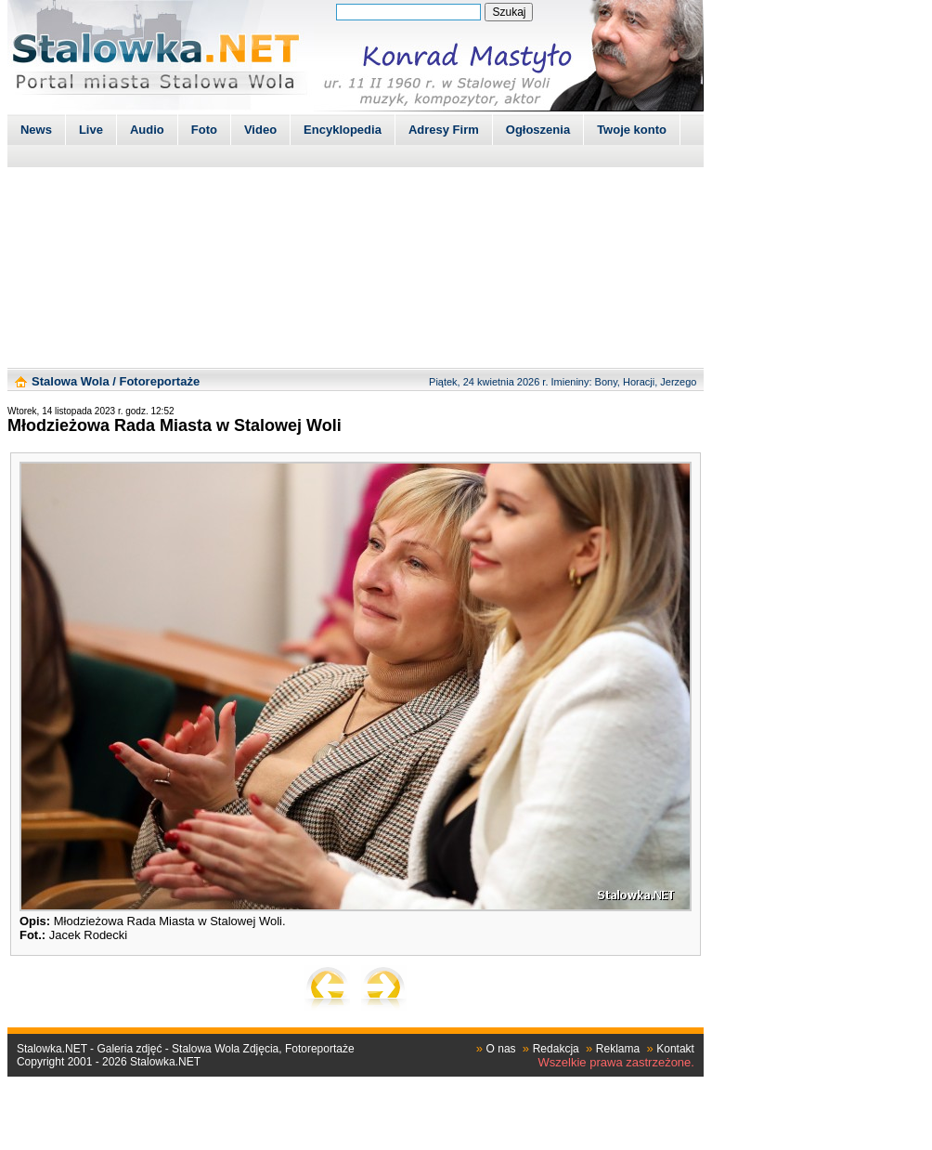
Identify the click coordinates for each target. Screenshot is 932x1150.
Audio (147, 130)
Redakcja (556, 1048)
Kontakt (675, 1048)
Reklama (618, 1048)
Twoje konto (632, 130)
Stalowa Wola (71, 381)
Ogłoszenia (538, 130)
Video (260, 130)
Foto (204, 130)
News (36, 130)
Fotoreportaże (159, 381)
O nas (501, 1048)
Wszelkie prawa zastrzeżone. (616, 1062)
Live (91, 130)
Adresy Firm (443, 130)
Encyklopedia (343, 130)
